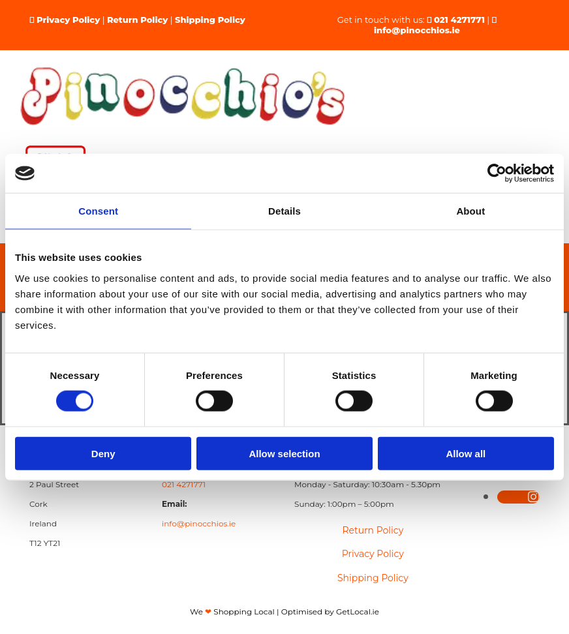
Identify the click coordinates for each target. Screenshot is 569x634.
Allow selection (284, 453)
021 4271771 (459, 19)
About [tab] (470, 211)
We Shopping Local (232, 611)
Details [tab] (284, 211)
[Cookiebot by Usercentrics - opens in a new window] (497, 173)
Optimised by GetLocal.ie (330, 611)
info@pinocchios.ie (417, 30)
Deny (103, 453)
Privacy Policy (68, 19)
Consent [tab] (98, 211)
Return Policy (137, 19)
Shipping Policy (210, 19)
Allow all (465, 453)
